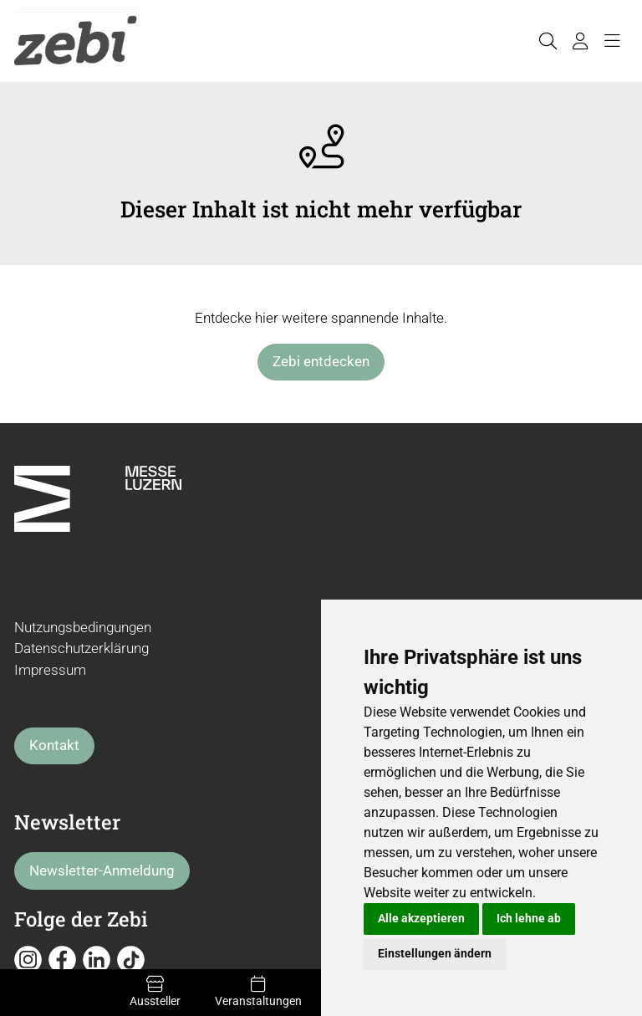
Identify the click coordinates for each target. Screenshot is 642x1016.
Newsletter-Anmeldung (102, 870)
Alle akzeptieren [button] (421, 918)
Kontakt (54, 745)
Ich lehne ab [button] (529, 918)
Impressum (50, 669)
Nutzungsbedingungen (82, 627)
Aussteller (154, 992)
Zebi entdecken (321, 361)
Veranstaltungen (257, 992)
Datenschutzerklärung (81, 648)
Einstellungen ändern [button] (435, 953)
